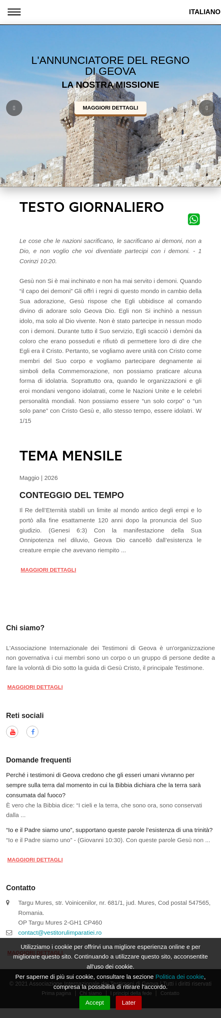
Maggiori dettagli (110, 108)
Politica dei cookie (179, 976)
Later (129, 1002)
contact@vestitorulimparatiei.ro (60, 932)
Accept (94, 1002)
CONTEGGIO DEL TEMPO (71, 495)
